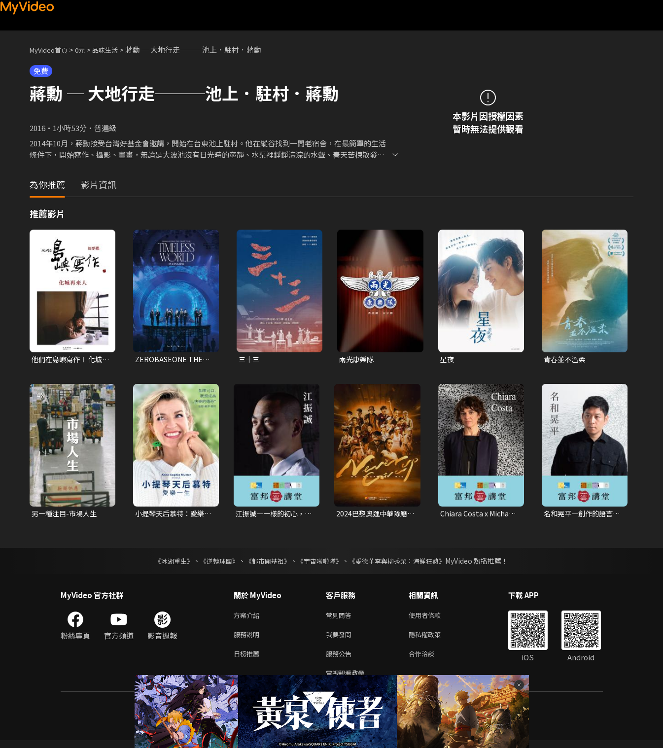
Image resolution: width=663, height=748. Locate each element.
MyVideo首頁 (52, 49)
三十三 (250, 359)
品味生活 (115, 49)
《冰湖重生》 (165, 563)
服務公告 (340, 659)
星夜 (447, 359)
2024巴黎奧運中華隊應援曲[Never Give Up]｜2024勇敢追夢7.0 (373, 515)
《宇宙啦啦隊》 (321, 563)
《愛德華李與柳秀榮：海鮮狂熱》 (403, 563)
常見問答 (340, 617)
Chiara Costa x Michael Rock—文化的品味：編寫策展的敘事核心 (478, 515)
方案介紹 (248, 617)
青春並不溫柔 (566, 359)
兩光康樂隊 (357, 359)
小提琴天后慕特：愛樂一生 (172, 515)
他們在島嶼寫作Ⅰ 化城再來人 (69, 359)
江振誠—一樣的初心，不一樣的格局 (273, 515)
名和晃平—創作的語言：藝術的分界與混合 (581, 515)
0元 (87, 49)
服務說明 (248, 638)
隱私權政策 (433, 638)
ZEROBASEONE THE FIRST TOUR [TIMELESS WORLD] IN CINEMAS (170, 359)
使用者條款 (433, 617)
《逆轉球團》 (214, 563)
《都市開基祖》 (266, 563)
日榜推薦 (248, 659)
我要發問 (340, 638)
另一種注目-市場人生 (66, 515)
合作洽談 (429, 659)
